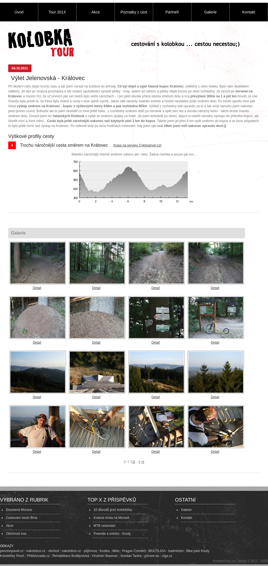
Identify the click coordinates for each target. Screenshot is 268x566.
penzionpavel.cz (12, 551)
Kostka (105, 551)
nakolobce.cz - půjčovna (79, 551)
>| (142, 462)
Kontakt (248, 12)
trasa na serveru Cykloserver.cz (137, 145)
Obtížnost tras (16, 534)
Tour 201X (57, 12)
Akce (95, 12)
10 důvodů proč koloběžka (113, 510)
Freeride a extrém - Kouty (112, 534)
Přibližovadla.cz (38, 556)
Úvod (19, 12)
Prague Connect (134, 551)
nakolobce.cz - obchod (42, 551)
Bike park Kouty (197, 551)
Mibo (116, 551)
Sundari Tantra (131, 556)
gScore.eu (151, 556)
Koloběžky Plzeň (12, 556)
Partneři (172, 12)
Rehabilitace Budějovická (71, 556)
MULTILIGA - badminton (166, 551)
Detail (37, 288)
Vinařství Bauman (105, 556)
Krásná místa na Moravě (111, 518)
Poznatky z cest (133, 12)
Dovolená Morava (19, 510)
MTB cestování (104, 526)
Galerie (210, 12)
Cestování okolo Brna (21, 518)
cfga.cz (167, 556)
